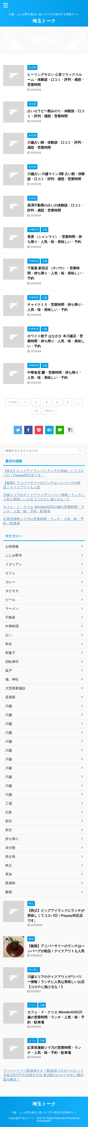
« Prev (12, 402)
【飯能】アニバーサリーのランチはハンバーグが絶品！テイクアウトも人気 (41, 485)
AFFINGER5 (44, 1121)
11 (36, 410)
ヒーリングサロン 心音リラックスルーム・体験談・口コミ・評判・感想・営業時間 (55, 79)
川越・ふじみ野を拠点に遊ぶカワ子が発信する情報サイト (44, 1112)
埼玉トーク (44, 21)
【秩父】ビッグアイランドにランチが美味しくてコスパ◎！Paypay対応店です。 (43, 473)
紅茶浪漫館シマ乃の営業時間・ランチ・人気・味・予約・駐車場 (43, 521)
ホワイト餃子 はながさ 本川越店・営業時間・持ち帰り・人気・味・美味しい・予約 (55, 341)
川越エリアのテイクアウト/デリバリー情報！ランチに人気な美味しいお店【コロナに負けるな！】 (44, 497)
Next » (49, 410)
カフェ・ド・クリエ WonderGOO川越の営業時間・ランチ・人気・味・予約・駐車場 (43, 509)
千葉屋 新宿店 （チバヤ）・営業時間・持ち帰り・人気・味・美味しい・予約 (55, 273)
